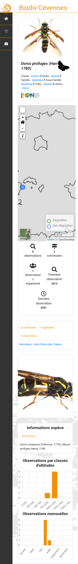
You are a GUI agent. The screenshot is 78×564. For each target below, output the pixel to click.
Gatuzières (25, 344)
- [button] (23, 128)
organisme (46, 327)
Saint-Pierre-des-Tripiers (48, 344)
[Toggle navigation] (9, 18)
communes (28, 327)
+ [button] (23, 117)
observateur (29, 335)
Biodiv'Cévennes (43, 8)
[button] (22, 123)
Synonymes (28, 436)
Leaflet (50, 239)
